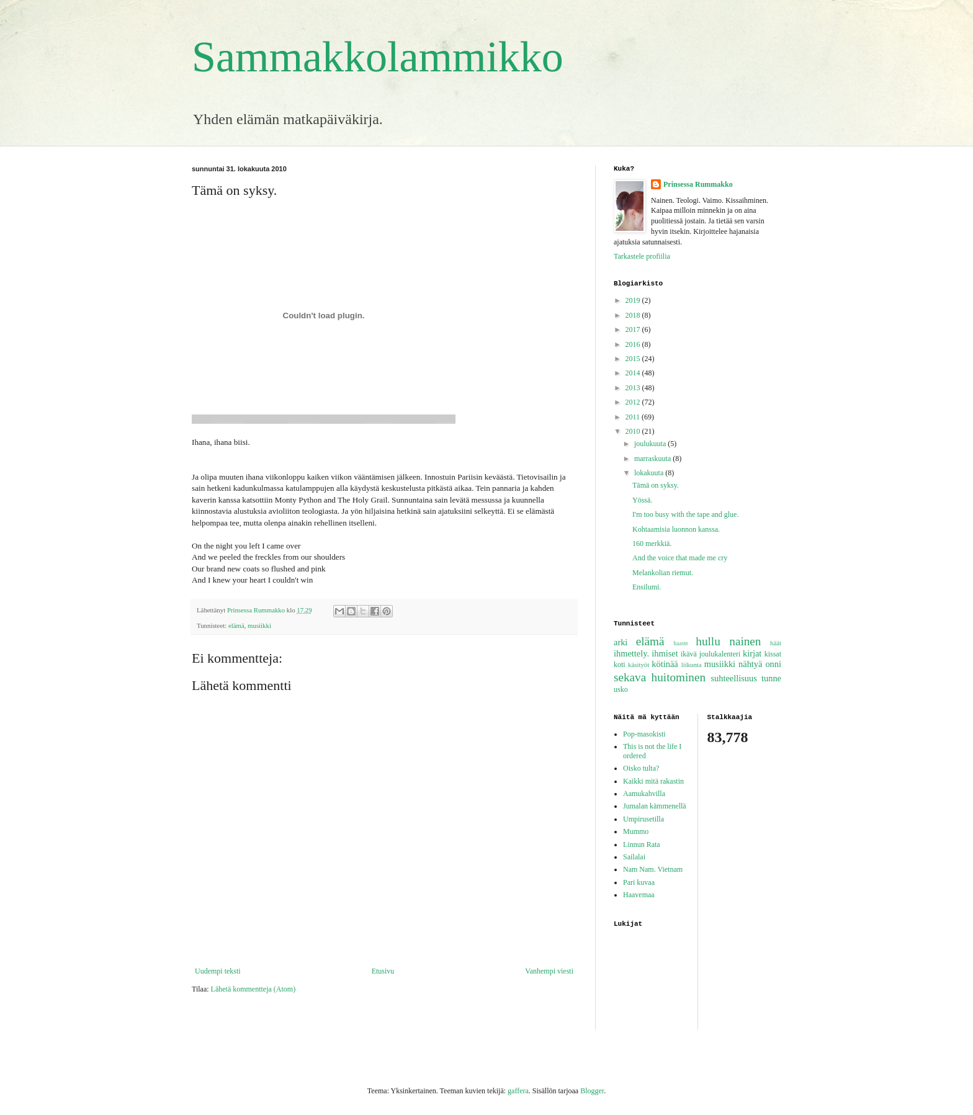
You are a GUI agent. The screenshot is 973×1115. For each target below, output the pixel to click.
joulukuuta (651, 443)
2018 (634, 315)
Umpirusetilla (643, 819)
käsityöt (638, 664)
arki (620, 642)
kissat (772, 654)
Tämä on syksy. (655, 485)
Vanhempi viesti (549, 971)
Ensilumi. (646, 587)
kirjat (752, 653)
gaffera (518, 1090)
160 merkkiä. (651, 543)
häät (775, 643)
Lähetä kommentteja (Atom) (253, 989)
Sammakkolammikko (377, 57)
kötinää (665, 664)
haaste (680, 643)
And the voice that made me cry (679, 557)
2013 (634, 387)
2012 (634, 402)
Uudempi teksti (218, 971)
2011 (634, 417)
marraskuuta (653, 458)
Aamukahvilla (644, 793)
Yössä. (642, 500)
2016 (634, 344)
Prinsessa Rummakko (698, 184)
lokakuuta (649, 472)
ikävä (689, 654)
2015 (634, 358)
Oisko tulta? (641, 768)
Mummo (635, 831)
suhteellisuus (733, 678)
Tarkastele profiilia (642, 256)
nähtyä (750, 664)
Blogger (592, 1090)
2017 (634, 329)
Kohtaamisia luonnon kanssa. (676, 529)
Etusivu (383, 971)
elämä (236, 625)
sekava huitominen (660, 677)
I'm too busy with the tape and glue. (685, 514)
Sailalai (634, 857)
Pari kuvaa (639, 882)
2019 (634, 300)
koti (620, 664)
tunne (771, 678)
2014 (634, 373)
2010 (634, 431)
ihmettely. (631, 653)
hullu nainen (728, 641)
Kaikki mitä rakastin (653, 781)
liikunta (691, 664)
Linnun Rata (641, 844)
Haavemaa (639, 894)
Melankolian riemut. (662, 572)
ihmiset (665, 653)
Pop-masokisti (644, 734)
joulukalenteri (720, 654)
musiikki (259, 625)
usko (621, 689)
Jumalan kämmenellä (654, 806)
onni (773, 664)
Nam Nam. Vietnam (653, 869)
